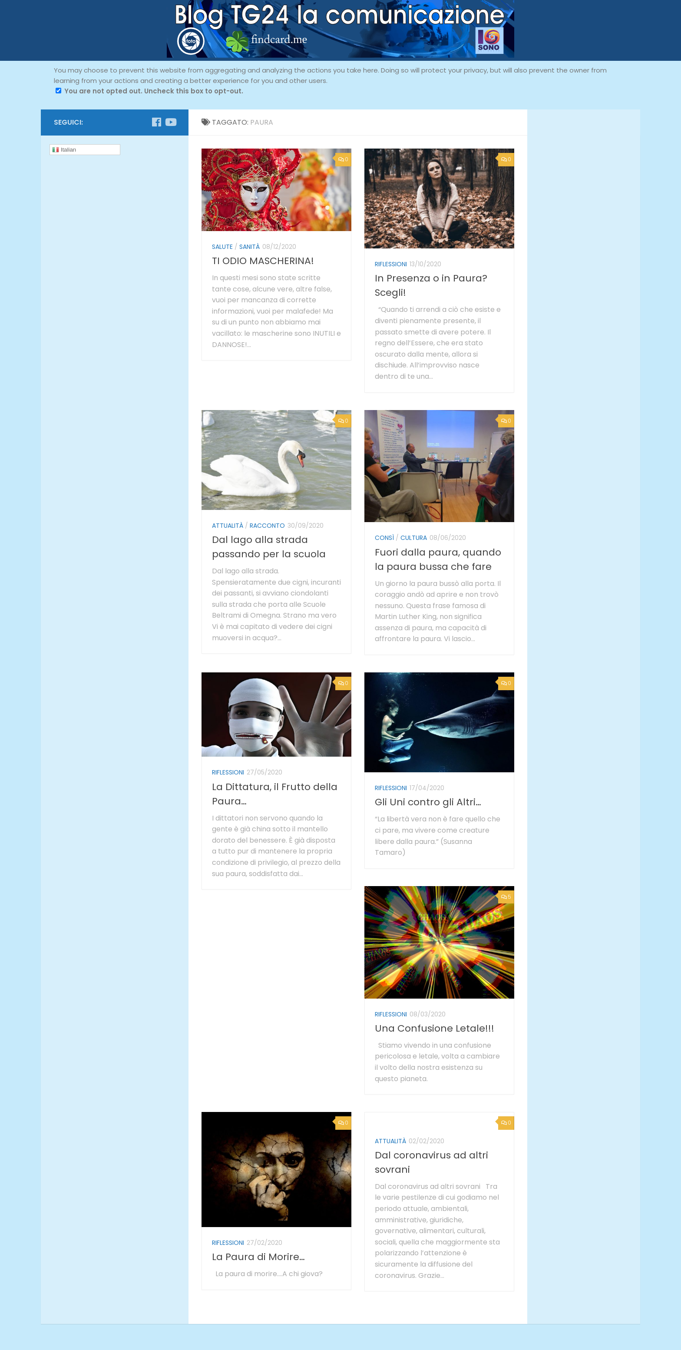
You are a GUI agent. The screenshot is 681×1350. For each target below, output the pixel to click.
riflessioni (391, 264)
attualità (227, 525)
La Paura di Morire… (258, 1257)
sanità (249, 246)
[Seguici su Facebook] (156, 122)
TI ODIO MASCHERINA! (263, 261)
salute (222, 246)
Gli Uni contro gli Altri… (428, 802)
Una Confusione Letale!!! (434, 1028)
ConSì (384, 537)
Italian (64, 149)
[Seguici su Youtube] (170, 122)
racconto (267, 525)
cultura (413, 537)
